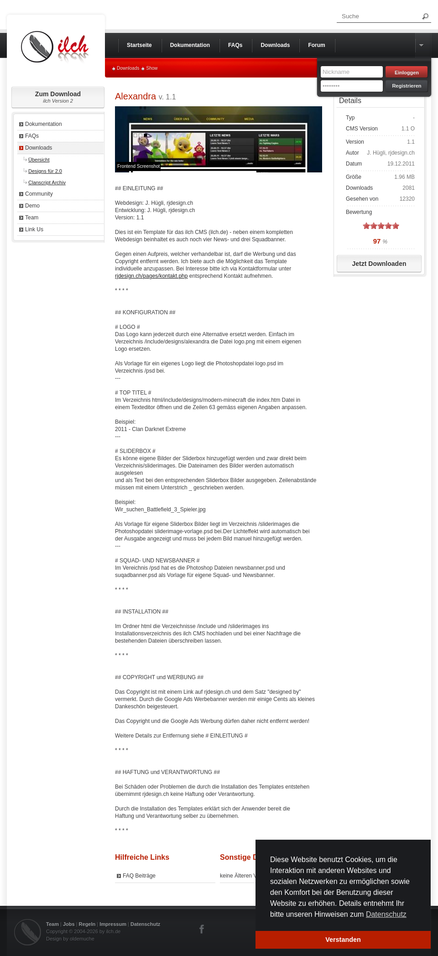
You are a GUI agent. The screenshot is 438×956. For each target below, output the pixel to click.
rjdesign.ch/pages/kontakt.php (151, 276)
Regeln (87, 924)
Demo (32, 206)
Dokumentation (43, 124)
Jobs (69, 924)
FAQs (32, 136)
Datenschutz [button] (386, 914)
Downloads (128, 68)
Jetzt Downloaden (379, 263)
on (366, 225)
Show (151, 68)
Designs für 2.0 (45, 171)
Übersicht (38, 159)
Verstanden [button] (343, 939)
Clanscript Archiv (47, 182)
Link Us (34, 229)
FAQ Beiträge (139, 876)
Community (39, 194)
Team (31, 217)
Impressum (112, 924)
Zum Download (58, 97)
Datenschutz (145, 924)
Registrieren (406, 85)
